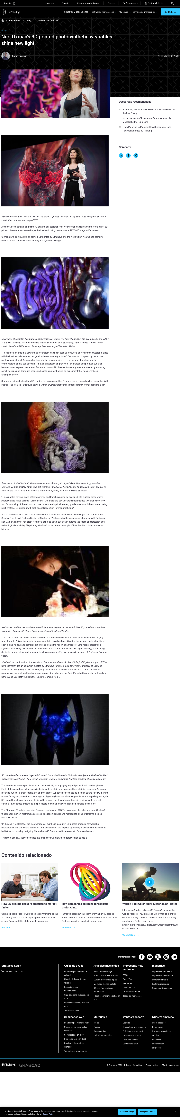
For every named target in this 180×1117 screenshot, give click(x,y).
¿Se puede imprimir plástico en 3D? (107, 998)
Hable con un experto (132, 1035)
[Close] (175, 1112)
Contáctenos (157, 1027)
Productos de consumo (162, 988)
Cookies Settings (127, 1112)
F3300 (126, 975)
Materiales (123, 12)
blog (76, 838)
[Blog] (35, 21)
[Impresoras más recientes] (136, 969)
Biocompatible (100, 1031)
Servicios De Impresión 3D (144, 12)
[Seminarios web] (77, 1018)
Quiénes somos (129, 3)
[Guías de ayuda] (77, 967)
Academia (156, 1039)
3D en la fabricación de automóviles (103, 990)
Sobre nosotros (159, 1023)
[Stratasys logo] (11, 12)
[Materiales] (107, 1018)
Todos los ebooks (71, 1011)
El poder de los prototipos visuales (75, 981)
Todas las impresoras (132, 996)
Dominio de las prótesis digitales (74, 1045)
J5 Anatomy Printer (131, 992)
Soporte (65, 3)
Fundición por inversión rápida (77, 1023)
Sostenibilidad (158, 1043)
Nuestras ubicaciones (161, 1031)
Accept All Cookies (147, 1112)
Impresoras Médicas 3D (162, 976)
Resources (49, 3)
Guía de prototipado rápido (105, 980)
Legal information (134, 1065)
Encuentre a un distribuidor (134, 1027)
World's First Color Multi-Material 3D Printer (149, 904)
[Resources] (23, 21)
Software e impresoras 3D (103, 12)
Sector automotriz (160, 980)
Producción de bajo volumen (106, 976)
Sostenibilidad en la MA (74, 1035)
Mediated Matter (26, 673)
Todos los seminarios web (75, 1051)
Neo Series (127, 984)
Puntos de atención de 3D (75, 1039)
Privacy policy (152, 1065)
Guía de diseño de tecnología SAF (76, 997)
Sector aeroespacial (160, 984)
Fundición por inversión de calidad (75, 974)
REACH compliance (170, 1065)
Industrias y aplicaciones (76, 12)
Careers (111, 3)
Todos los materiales (102, 1035)
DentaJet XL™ (129, 988)
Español (10, 3)
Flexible (97, 1027)
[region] (90, 1112)
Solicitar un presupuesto (133, 1031)
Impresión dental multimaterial (71, 989)
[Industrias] (165, 967)
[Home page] (1, 21)
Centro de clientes (130, 1039)
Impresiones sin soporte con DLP (76, 1005)
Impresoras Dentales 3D (162, 972)
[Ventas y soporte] (136, 1018)
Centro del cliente (154, 3)
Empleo (155, 1035)
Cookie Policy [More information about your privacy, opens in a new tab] (48, 1114)
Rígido (96, 1023)
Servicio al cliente (130, 1043)
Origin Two (127, 979)
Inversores (156, 1048)
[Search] (172, 3)
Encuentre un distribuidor (88, 3)
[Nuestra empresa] (165, 1018)
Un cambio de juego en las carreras (75, 1029)
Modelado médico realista (105, 984)
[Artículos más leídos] (107, 967)
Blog (29, 21)
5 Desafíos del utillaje (103, 972)
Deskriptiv (18, 677)
